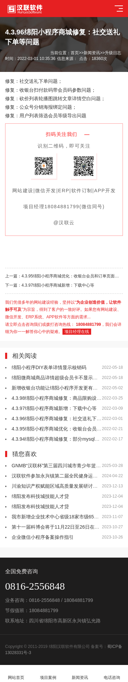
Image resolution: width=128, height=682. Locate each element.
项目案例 (48, 673)
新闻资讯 (92, 52)
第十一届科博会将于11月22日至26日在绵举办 (60, 527)
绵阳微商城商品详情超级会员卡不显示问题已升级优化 (69, 377)
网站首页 (16, 673)
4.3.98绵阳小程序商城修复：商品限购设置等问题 (64, 398)
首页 (75, 52)
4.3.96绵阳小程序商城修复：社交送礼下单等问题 (64, 418)
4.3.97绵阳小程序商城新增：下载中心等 (54, 408)
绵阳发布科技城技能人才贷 (40, 496)
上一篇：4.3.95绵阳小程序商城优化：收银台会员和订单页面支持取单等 (64, 276)
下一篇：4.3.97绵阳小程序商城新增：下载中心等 (49, 285)
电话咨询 (112, 673)
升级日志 (113, 52)
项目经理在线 (77, 331)
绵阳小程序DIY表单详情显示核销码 (49, 367)
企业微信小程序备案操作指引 (43, 537)
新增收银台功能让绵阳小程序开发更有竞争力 (59, 388)
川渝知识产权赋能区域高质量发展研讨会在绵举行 (64, 486)
